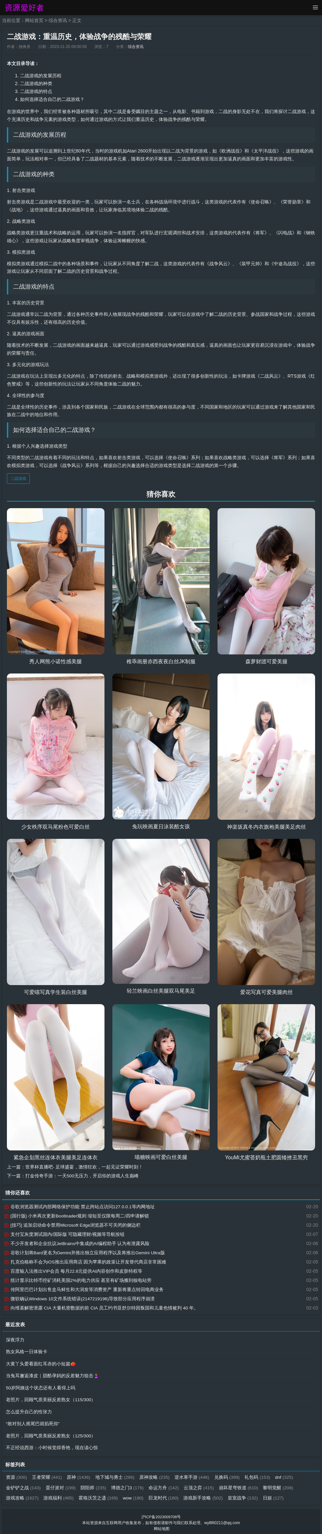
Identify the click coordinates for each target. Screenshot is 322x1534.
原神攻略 (156, 1475)
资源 (16, 1475)
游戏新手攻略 (205, 1495)
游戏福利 (59, 1495)
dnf (286, 1475)
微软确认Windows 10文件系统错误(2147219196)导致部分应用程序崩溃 (80, 1298)
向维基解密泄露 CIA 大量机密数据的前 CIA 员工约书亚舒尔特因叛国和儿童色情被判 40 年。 (101, 1307)
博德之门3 (128, 1485)
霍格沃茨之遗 (99, 1495)
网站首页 (34, 20)
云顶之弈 (200, 1485)
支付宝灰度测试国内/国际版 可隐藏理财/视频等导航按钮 (64, 1234)
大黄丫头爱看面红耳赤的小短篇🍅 (41, 1362)
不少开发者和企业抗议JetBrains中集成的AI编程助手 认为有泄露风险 (77, 1243)
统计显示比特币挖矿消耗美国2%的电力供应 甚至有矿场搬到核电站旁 (78, 1280)
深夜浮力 (15, 1339)
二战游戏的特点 (36, 91)
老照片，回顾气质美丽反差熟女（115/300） (51, 1398)
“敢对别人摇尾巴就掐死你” (32, 1422)
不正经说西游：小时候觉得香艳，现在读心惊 (52, 1445)
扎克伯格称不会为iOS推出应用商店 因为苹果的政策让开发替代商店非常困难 (85, 1261)
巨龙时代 (165, 1495)
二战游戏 (18, 478)
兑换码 (229, 1475)
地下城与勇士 (116, 1475)
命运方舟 (165, 1485)
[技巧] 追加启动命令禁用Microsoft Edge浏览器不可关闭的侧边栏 (73, 1224)
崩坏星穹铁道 (240, 1485)
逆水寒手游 (193, 1475)
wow (134, 1495)
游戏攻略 (22, 1495)
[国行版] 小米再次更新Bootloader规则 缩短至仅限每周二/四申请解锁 (77, 1215)
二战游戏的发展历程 (40, 75)
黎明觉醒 (280, 1485)
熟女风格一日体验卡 (26, 1351)
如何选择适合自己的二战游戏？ (52, 99)
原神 (79, 1475)
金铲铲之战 (23, 1485)
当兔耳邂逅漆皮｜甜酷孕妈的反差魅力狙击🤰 (52, 1374)
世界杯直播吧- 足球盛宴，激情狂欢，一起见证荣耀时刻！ (84, 1166)
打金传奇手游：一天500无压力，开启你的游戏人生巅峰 (82, 1175)
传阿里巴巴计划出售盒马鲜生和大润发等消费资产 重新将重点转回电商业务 (84, 1289)
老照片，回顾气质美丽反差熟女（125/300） (51, 1433)
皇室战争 (245, 1495)
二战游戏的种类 (36, 83)
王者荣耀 (47, 1475)
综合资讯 (58, 20)
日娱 (276, 1495)
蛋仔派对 (61, 1485)
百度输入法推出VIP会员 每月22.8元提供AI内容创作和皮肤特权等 (73, 1270)
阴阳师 (94, 1485)
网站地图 (162, 1526)
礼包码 (260, 1475)
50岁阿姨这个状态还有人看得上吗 (41, 1386)
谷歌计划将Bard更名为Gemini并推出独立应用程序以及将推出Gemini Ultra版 (85, 1252)
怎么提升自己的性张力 (29, 1410)
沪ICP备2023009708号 (161, 1514)
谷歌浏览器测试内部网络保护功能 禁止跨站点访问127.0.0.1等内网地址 (79, 1206)
